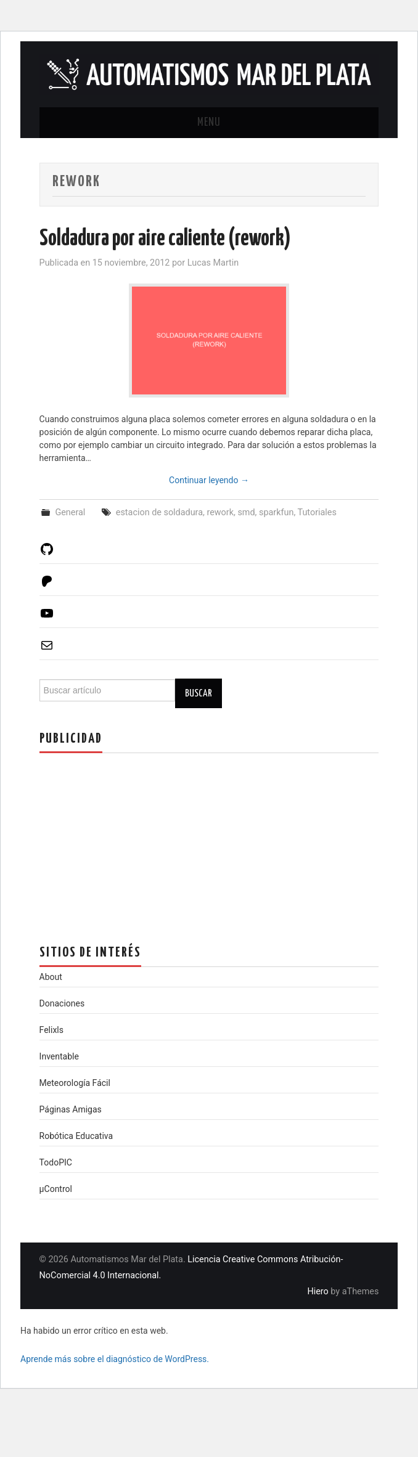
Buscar (198, 693)
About (50, 977)
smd (246, 512)
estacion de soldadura (159, 512)
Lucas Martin (213, 263)
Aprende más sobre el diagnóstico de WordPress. (114, 1359)
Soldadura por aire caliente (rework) (165, 239)
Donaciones (62, 1003)
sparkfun (276, 512)
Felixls (51, 1030)
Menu (209, 122)
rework (220, 512)
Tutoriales (317, 512)
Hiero (317, 1291)
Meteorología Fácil (74, 1083)
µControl (55, 1189)
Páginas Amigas (70, 1109)
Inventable (59, 1056)
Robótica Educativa (76, 1136)
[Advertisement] (131, 839)
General (70, 512)
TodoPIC (55, 1162)
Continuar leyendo (209, 480)
